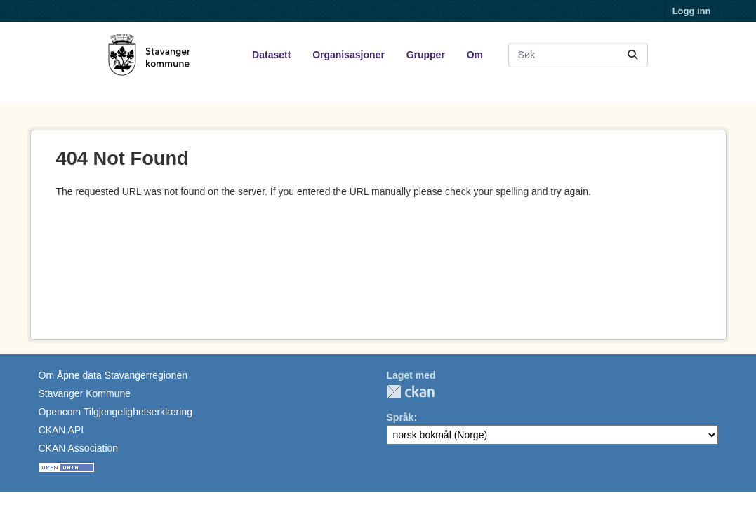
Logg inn (691, 11)
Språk (400, 417)
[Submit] (632, 55)
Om (475, 54)
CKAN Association (79, 448)
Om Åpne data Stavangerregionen (113, 375)
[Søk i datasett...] (578, 55)
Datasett (271, 54)
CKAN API (61, 430)
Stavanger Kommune (85, 393)
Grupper (425, 54)
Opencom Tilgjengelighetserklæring (115, 411)
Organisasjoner (348, 54)
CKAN (411, 391)
